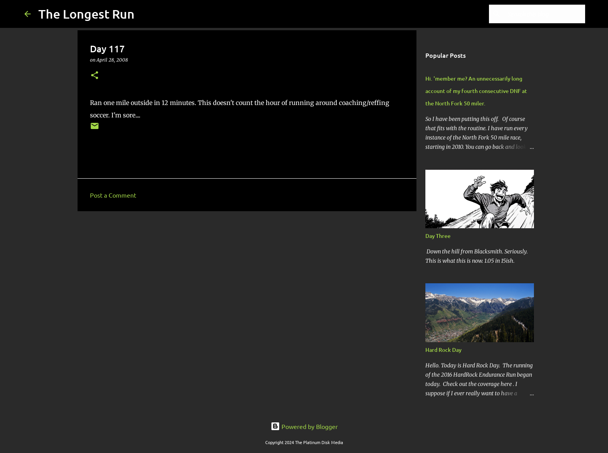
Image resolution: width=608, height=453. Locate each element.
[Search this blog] (544, 14)
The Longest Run (86, 13)
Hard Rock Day (443, 349)
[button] (94, 76)
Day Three (438, 235)
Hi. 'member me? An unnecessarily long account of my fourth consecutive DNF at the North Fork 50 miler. (476, 91)
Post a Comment (113, 195)
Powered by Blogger (304, 426)
